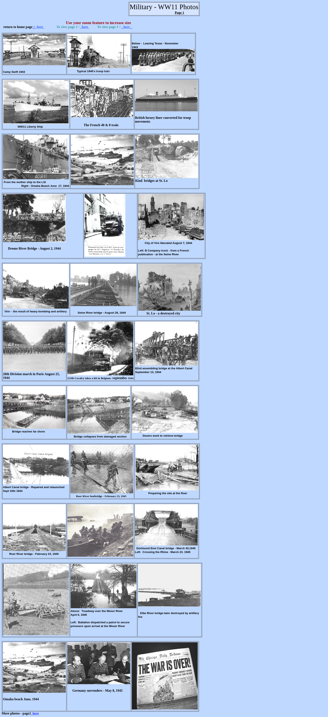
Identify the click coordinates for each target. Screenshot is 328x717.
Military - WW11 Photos (164, 7)
